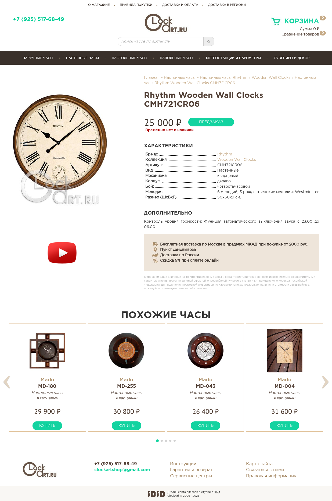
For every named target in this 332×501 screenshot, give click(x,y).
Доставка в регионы (227, 5)
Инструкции (183, 464)
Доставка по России (179, 255)
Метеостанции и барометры (233, 58)
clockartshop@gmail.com (122, 470)
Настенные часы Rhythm (223, 77)
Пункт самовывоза (178, 249)
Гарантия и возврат (191, 470)
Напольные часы (176, 58)
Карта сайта (259, 464)
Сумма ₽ (309, 29)
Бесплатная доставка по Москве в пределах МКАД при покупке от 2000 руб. (234, 244)
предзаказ (211, 122)
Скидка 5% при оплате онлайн (189, 260)
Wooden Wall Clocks (271, 77)
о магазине (99, 5)
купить (47, 425)
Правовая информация (271, 476)
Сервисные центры (191, 476)
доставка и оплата (180, 5)
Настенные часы (82, 58)
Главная (152, 77)
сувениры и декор (291, 58)
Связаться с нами (265, 470)
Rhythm (224, 154)
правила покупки (136, 5)
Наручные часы (38, 58)
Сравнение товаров (300, 34)
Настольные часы (129, 58)
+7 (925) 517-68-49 (38, 19)
